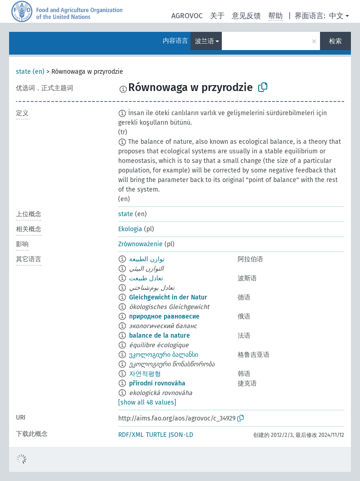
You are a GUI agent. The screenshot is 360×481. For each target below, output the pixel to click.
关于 (217, 15)
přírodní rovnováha (157, 383)
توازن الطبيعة (147, 259)
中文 (336, 15)
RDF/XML (131, 435)
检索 (335, 41)
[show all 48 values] (147, 402)
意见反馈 (246, 15)
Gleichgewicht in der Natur (168, 297)
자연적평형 (145, 374)
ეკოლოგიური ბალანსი (163, 355)
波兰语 (204, 41)
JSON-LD (181, 435)
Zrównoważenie (140, 244)
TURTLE (156, 435)
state (125, 214)
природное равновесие (164, 316)
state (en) (30, 72)
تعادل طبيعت (146, 278)
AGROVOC (187, 15)
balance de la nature (159, 335)
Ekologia (130, 229)
